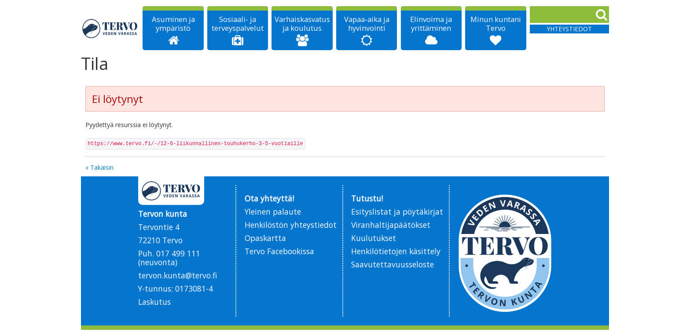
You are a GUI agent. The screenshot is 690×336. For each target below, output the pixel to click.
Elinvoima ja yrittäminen (431, 24)
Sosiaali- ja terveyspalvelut (238, 24)
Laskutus (154, 301)
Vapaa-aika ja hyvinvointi (366, 24)
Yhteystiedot (569, 29)
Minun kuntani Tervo (495, 24)
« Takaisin (99, 167)
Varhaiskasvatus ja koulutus (302, 24)
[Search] (569, 14)
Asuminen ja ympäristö (173, 24)
